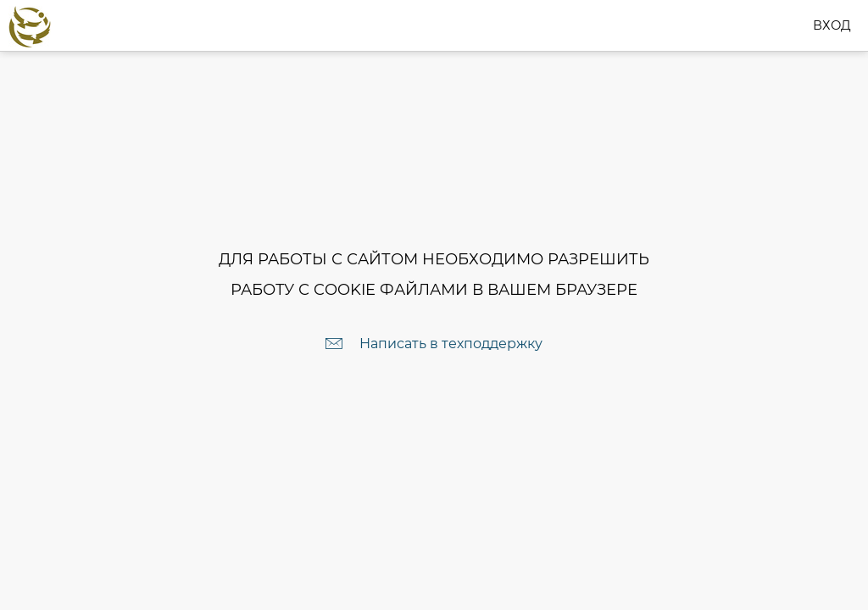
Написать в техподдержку (450, 344)
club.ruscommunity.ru (136, 25)
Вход (835, 25)
